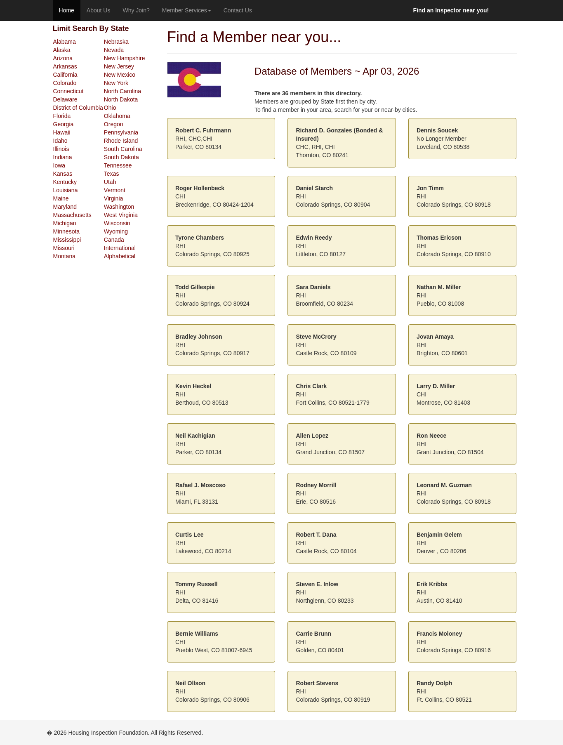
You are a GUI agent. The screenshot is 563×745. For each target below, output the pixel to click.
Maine (61, 198)
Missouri (64, 248)
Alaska (62, 50)
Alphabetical (119, 256)
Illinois (61, 149)
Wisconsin (117, 223)
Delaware (65, 99)
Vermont (114, 190)
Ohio (110, 107)
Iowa (59, 165)
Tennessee (118, 165)
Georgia (63, 124)
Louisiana (65, 190)
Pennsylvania (121, 132)
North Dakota (121, 99)
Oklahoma (117, 116)
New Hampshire (124, 58)
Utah (110, 182)
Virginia (113, 198)
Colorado (65, 83)
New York (116, 83)
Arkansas (65, 66)
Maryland (65, 206)
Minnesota (66, 231)
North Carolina (122, 91)
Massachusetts (72, 215)
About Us (99, 10)
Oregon (113, 124)
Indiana (62, 157)
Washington (119, 206)
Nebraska (116, 41)
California (65, 74)
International (120, 248)
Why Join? (135, 10)
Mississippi (67, 239)
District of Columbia (78, 107)
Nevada (114, 50)
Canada (114, 239)
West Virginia (121, 215)
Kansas (63, 173)
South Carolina (123, 149)
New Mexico (119, 74)
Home (66, 10)
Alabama (64, 41)
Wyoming (116, 231)
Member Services (186, 10)
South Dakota (121, 157)
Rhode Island (121, 140)
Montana (64, 256)
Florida (62, 116)
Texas (111, 173)
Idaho (60, 140)
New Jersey (119, 66)
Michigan (64, 223)
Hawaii (62, 132)
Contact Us (238, 10)
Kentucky (65, 182)
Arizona (63, 58)
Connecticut (68, 91)
